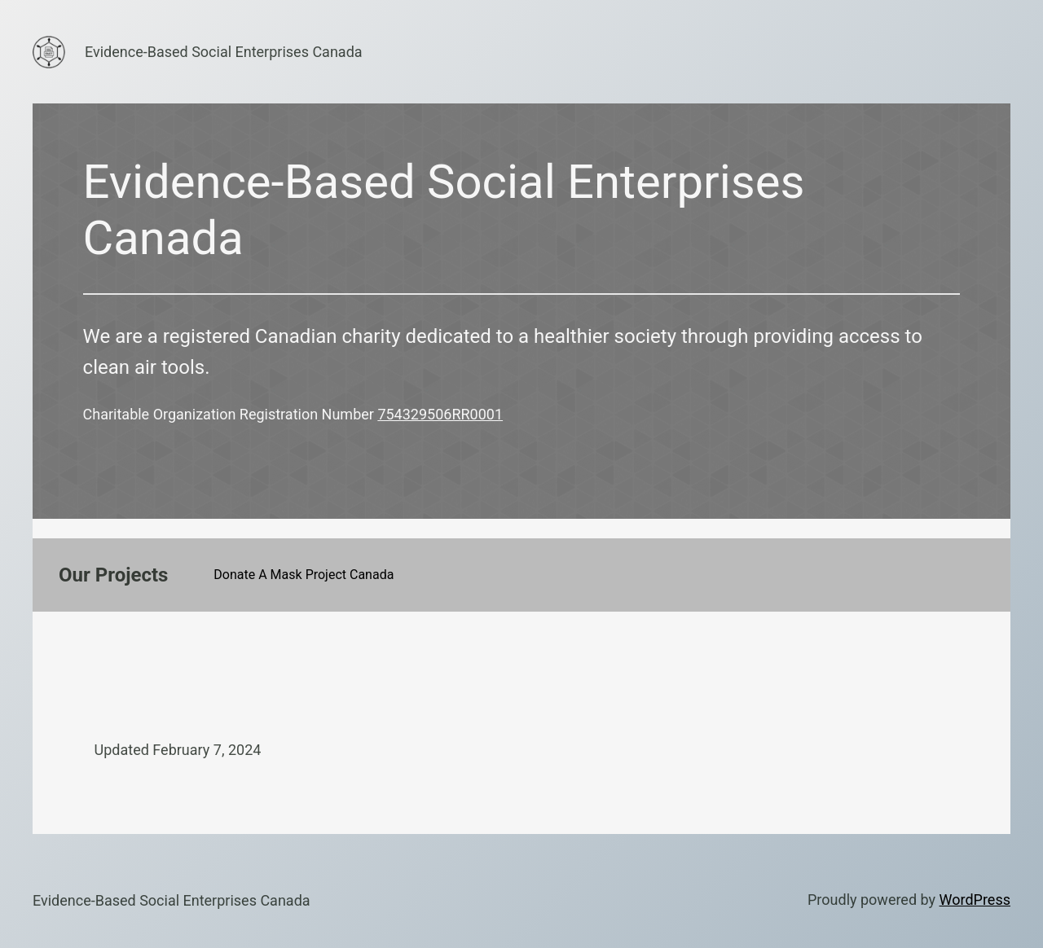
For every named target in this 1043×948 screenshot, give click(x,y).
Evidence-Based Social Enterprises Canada (224, 51)
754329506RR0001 (440, 414)
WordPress (975, 899)
